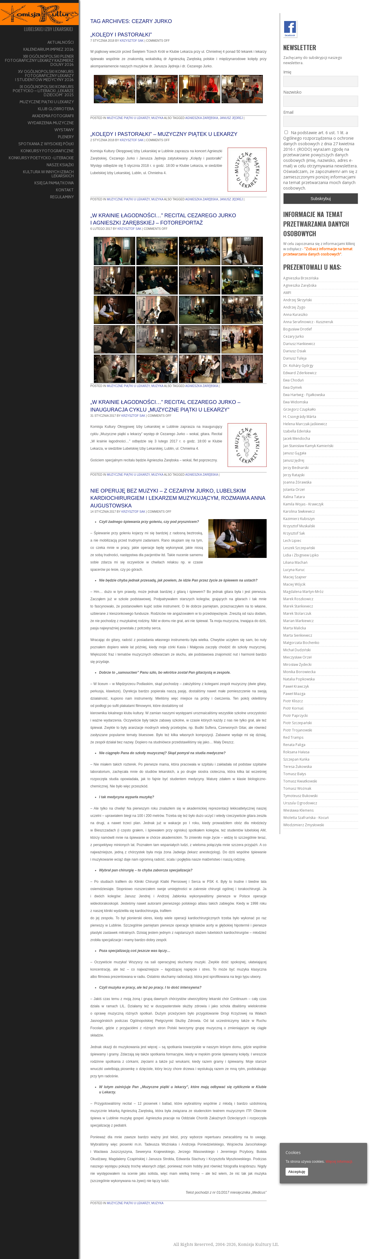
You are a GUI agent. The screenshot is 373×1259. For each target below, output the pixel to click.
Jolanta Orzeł (294, 489)
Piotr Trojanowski (297, 730)
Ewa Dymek (292, 387)
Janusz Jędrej (231, 118)
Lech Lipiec (292, 540)
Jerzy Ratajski (294, 474)
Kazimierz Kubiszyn (299, 518)
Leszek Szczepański (299, 547)
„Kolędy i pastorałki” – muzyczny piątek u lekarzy (163, 134)
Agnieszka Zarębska (201, 118)
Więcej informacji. (339, 1162)
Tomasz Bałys (294, 773)
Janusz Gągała (294, 453)
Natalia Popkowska (299, 679)
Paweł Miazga (294, 693)
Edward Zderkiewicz (299, 372)
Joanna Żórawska (297, 482)
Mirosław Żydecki (297, 664)
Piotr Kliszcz (293, 700)
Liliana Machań (295, 562)
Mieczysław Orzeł (297, 657)
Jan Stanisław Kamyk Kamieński (308, 445)
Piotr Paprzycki (295, 715)
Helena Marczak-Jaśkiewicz (305, 423)
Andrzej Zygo (294, 307)
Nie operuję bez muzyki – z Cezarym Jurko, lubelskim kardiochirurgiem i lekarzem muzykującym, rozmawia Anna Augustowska (177, 498)
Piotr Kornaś (293, 708)
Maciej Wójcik (294, 584)
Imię (287, 72)
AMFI (287, 292)
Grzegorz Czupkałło (299, 409)
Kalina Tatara (294, 496)
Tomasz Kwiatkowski (300, 781)
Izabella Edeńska (297, 431)
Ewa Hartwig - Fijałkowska (304, 394)
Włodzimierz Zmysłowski (303, 824)
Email (288, 112)
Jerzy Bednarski (296, 467)
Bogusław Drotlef (297, 329)
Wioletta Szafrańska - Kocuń (306, 817)
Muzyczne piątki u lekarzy (128, 118)
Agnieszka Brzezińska (301, 278)
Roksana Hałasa (296, 752)
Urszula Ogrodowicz (300, 803)
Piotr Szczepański (297, 722)
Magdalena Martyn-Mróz (303, 591)
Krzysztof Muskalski (299, 525)
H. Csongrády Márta (299, 416)
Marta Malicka (294, 628)
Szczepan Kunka (296, 759)
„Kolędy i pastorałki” (121, 35)
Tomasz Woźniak (297, 788)
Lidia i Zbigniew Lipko (301, 555)
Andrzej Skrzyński (297, 299)
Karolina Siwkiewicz (299, 511)
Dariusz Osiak (294, 351)
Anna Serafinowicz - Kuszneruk (308, 321)
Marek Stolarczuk (297, 613)
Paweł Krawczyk (296, 686)
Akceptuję (296, 1171)
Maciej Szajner (295, 577)
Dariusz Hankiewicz (299, 343)
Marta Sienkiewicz (297, 635)
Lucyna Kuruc (294, 569)
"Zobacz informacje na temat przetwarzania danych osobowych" (317, 251)
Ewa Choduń (293, 380)
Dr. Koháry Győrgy (298, 365)
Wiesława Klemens (298, 810)
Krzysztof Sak (132, 40)
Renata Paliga (294, 744)
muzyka (157, 118)
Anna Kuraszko (295, 314)
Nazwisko (292, 92)
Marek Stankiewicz (298, 606)
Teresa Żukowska (297, 766)
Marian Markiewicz (298, 620)
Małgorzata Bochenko (301, 642)
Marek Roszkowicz (298, 598)
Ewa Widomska (295, 402)
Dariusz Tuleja (295, 358)
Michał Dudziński (297, 649)
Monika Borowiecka (299, 671)
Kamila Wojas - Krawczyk (303, 504)
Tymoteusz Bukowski (300, 795)
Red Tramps (293, 737)
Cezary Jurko (293, 336)
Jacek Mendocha (296, 438)
